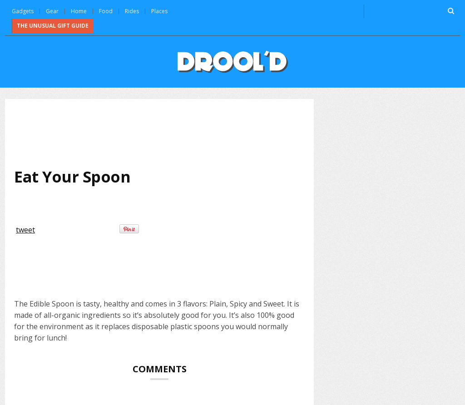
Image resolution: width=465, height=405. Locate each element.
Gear (52, 11)
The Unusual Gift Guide (53, 26)
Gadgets (23, 11)
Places (159, 11)
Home (79, 11)
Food (106, 11)
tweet (25, 230)
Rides (132, 11)
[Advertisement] (179, 132)
